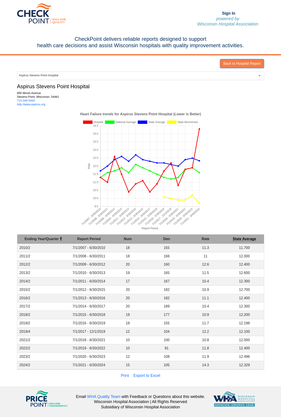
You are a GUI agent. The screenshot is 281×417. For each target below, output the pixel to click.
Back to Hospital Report (241, 63)
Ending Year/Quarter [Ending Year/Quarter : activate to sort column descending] (43, 239)
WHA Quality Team (103, 396)
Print (125, 375)
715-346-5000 (26, 100)
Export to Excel (146, 375)
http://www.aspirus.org (31, 104)
